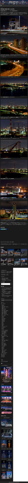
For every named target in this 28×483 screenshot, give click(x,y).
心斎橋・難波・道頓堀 (4, 310)
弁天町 (2, 316)
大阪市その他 (3, 350)
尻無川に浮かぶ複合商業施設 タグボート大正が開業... (24, 264)
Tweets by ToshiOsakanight (4, 361)
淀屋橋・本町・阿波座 (4, 340)
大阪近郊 (3, 351)
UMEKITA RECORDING (7, 417)
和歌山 (2, 324)
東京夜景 (2, 384)
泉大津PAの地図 (3, 227)
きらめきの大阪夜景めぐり (4, 365)
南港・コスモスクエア (4, 314)
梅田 (2, 337)
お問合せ (7, 274)
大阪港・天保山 (3, 313)
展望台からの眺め (4, 352)
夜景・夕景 (2, 303)
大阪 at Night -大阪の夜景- (5, 278)
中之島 (2, 338)
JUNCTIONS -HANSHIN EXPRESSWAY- (7, 428)
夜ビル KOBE (9, 438)
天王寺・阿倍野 (3, 311)
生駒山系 (3, 319)
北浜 (2, 339)
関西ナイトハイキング (4, 405)
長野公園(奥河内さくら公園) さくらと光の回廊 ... (10, 264)
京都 (2, 322)
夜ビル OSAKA (4, 438)
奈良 (2, 323)
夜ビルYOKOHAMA (9, 459)
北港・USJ (3, 315)
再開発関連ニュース (4, 336)
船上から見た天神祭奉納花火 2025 (6, 293)
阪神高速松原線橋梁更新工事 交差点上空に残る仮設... (17, 255)
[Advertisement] (7, 236)
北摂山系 (3, 320)
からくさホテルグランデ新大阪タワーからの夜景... (24, 255)
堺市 (2, 317)
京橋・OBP (3, 309)
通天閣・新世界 (3, 312)
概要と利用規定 (3, 274)
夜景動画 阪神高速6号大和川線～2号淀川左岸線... (17, 264)
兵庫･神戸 (3, 321)
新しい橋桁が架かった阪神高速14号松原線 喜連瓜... (4, 255)
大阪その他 (3, 318)
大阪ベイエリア (3, 349)
